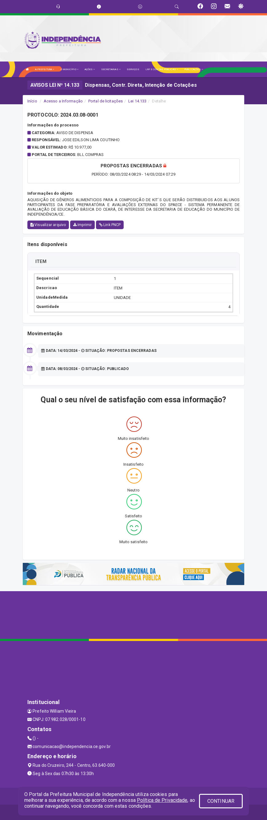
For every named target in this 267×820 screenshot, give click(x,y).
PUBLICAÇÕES (193, 69)
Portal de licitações (105, 101)
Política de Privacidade (162, 800)
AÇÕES (90, 69)
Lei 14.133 (137, 101)
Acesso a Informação (63, 101)
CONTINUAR (220, 801)
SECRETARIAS (111, 69)
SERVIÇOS (133, 69)
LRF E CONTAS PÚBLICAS (161, 69)
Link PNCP (110, 225)
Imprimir (82, 225)
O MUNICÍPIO (69, 69)
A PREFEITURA (44, 69)
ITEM (40, 261)
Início (32, 101)
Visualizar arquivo (48, 225)
